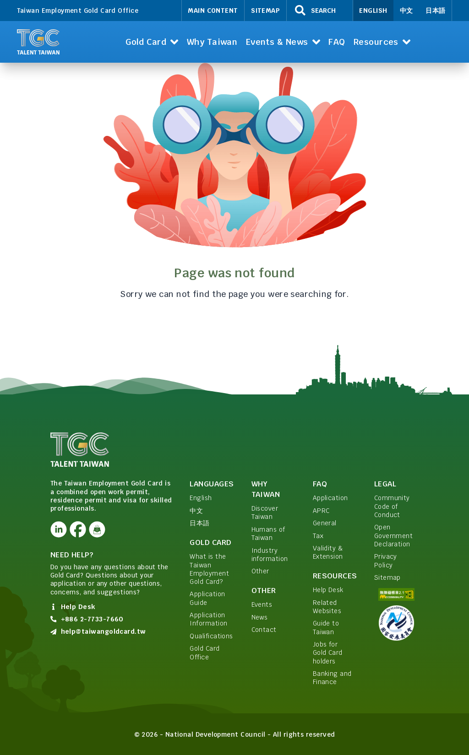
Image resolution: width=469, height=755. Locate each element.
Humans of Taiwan (268, 533)
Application (330, 498)
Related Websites (327, 607)
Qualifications (211, 636)
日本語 (435, 10)
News (259, 617)
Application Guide (207, 598)
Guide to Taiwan (326, 627)
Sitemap (265, 10)
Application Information (208, 619)
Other (260, 571)
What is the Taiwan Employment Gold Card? (209, 569)
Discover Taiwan (264, 512)
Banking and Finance (332, 677)
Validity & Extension (328, 552)
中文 (406, 10)
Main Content (213, 10)
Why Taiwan (265, 489)
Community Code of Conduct (392, 506)
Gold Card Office (204, 652)
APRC (321, 511)
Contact (264, 630)
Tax (318, 536)
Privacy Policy (385, 560)
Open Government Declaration (393, 535)
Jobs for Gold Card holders (328, 652)
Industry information (269, 554)
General (325, 523)
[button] (152, 42)
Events (262, 604)
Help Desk (328, 590)
